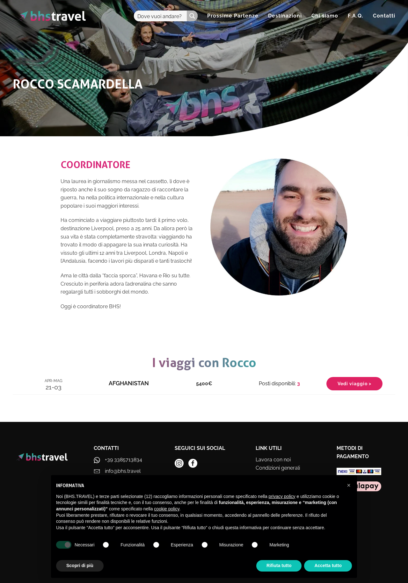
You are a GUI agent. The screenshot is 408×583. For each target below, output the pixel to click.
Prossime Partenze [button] (233, 16)
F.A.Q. (355, 16)
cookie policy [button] (166, 508)
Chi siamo (324, 16)
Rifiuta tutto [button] (279, 565)
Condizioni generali (278, 468)
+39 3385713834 (123, 460)
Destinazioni (285, 16)
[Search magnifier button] (192, 16)
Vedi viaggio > (354, 383)
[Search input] (160, 16)
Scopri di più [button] (79, 565)
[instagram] (179, 463)
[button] (349, 485)
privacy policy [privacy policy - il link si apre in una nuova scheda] (282, 496)
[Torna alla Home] (52, 16)
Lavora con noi (273, 460)
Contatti (384, 16)
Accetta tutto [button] (328, 565)
